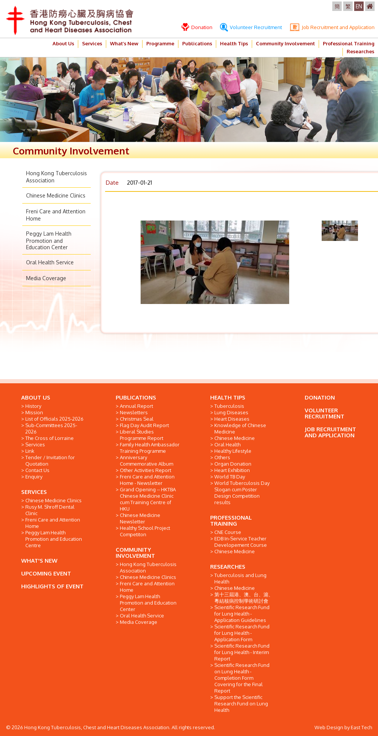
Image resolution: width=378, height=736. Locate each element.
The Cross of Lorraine (49, 438)
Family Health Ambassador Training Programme (150, 447)
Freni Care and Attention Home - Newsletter (147, 480)
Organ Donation (232, 464)
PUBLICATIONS (136, 397)
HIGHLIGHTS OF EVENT (52, 586)
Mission (34, 412)
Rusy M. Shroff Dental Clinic (49, 510)
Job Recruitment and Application (332, 27)
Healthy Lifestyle (232, 451)
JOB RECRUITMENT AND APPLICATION (330, 432)
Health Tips (234, 43)
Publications (197, 43)
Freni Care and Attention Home (52, 523)
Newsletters (134, 412)
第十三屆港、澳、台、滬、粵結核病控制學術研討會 (243, 597)
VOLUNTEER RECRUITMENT (324, 413)
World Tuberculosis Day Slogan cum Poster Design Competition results (242, 492)
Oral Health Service (50, 262)
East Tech (361, 727)
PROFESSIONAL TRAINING (231, 520)
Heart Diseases (231, 419)
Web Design (328, 727)
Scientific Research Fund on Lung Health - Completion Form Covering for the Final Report (242, 678)
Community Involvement (285, 43)
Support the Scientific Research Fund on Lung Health (241, 703)
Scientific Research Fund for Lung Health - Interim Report (242, 652)
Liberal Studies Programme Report (141, 435)
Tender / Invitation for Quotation (50, 460)
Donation (196, 27)
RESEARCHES (227, 566)
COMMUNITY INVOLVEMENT (135, 552)
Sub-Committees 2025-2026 (51, 428)
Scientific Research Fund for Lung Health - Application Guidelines (242, 613)
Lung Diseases (231, 412)
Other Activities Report (145, 470)
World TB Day (229, 477)
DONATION (320, 397)
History (33, 406)
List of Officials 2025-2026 (54, 419)
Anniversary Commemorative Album (146, 460)
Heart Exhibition (232, 470)
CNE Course (227, 532)
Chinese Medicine (234, 438)
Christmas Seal (136, 419)
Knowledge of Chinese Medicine (240, 428)
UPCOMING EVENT (46, 573)
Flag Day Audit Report (144, 425)
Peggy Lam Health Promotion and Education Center (48, 240)
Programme (160, 43)
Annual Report (136, 406)
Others (222, 457)
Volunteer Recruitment (251, 27)
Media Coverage (46, 278)
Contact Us (37, 470)
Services (92, 43)
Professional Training (348, 43)
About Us (63, 43)
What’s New (124, 43)
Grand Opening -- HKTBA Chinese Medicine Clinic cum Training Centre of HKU (148, 499)
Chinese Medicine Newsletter (140, 518)
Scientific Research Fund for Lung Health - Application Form (242, 632)
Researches (360, 51)
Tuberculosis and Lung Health (240, 578)
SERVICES (34, 491)
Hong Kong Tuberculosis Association (148, 567)
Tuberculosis (229, 406)
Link (29, 451)
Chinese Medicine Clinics (55, 195)
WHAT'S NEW (39, 560)
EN (359, 6)
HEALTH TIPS (227, 397)
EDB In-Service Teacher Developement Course (240, 541)
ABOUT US (35, 397)
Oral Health (227, 444)
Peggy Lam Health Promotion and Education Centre (53, 538)
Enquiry (33, 477)
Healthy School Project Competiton (145, 531)
